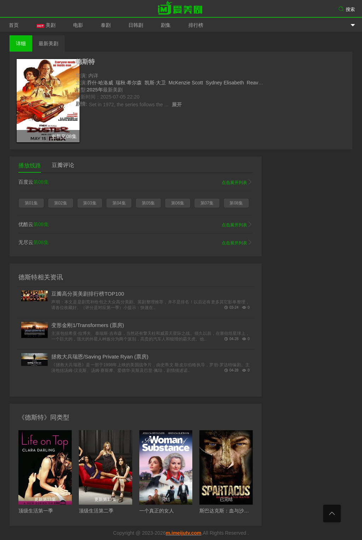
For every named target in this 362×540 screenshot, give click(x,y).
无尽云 (135, 243)
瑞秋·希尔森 (129, 82)
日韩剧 (135, 25)
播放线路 (29, 165)
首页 (14, 25)
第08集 (236, 203)
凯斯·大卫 (155, 82)
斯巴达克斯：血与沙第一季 (229, 511)
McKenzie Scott (186, 82)
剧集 (166, 25)
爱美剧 (181, 9)
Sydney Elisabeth (225, 82)
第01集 (31, 203)
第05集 (148, 203)
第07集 (207, 203)
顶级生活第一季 (35, 511)
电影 (78, 25)
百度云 (135, 182)
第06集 (177, 203)
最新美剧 (48, 43)
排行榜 (195, 25)
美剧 (46, 25)
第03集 (89, 203)
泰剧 (106, 25)
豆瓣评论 (63, 165)
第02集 (60, 203)
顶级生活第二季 (96, 511)
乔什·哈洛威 (100, 82)
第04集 (118, 203)
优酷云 (135, 225)
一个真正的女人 (156, 511)
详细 (21, 43)
